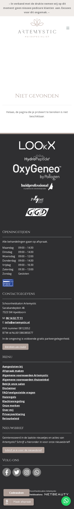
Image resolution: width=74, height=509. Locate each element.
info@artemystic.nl (17, 322)
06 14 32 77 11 (14, 318)
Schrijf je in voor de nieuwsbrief (23, 450)
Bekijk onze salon (13, 384)
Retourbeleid (10, 418)
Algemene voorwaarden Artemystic (25, 375)
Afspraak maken (13, 371)
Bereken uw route (15, 346)
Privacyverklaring (13, 414)
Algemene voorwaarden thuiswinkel (25, 379)
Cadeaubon (16, 492)
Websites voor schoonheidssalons (37, 494)
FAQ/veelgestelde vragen (18, 392)
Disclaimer (9, 388)
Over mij (8, 410)
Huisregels (9, 397)
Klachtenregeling (13, 401)
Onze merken (11, 405)
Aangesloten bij (12, 366)
